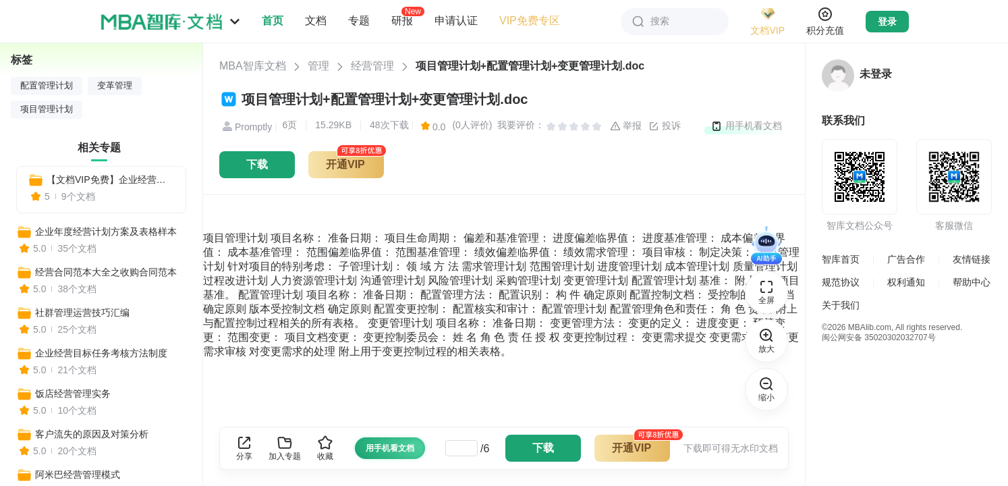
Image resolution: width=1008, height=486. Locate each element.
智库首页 (841, 259)
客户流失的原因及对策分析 (91, 434)
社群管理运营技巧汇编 (82, 312)
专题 (359, 20)
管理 (318, 66)
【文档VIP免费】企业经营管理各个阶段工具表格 (111, 179)
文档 (316, 20)
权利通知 (906, 282)
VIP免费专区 (529, 20)
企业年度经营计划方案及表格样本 (106, 231)
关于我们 (841, 305)
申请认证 (456, 20)
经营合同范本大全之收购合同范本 (106, 272)
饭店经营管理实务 (73, 393)
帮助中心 (971, 282)
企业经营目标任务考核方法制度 (101, 353)
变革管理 (114, 85)
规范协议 (841, 282)
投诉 (664, 126)
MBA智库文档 (252, 66)
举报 (626, 126)
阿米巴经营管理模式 (77, 474)
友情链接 (971, 259)
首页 (272, 20)
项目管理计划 (46, 109)
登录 (887, 21)
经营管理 (372, 66)
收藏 (325, 448)
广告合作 (906, 259)
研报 (402, 20)
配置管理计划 (46, 85)
